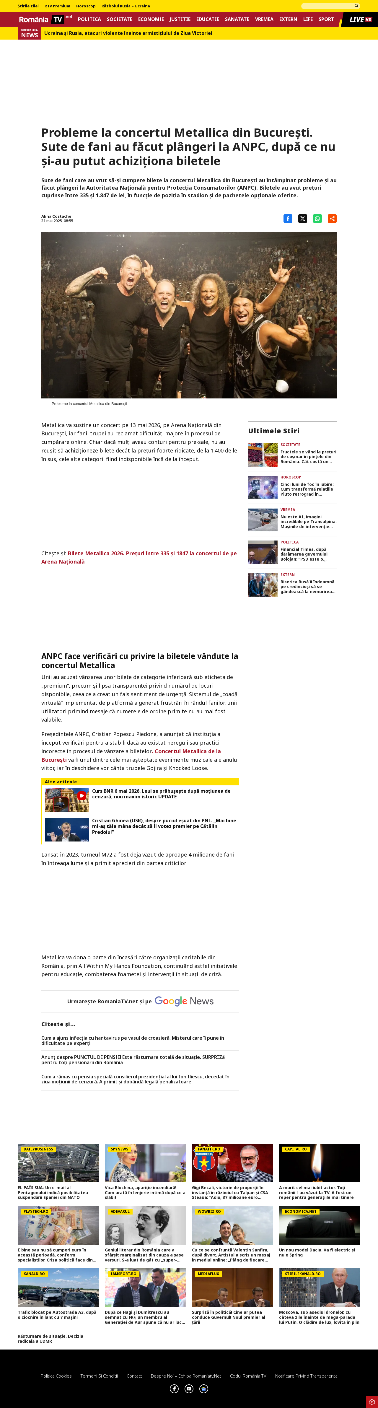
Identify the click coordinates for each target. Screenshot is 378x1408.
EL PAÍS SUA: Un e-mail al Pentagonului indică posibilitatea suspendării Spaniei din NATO (53, 1192)
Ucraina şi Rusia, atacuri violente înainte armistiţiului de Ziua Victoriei (128, 33)
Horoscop (86, 6)
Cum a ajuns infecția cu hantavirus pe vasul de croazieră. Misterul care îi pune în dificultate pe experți (132, 1041)
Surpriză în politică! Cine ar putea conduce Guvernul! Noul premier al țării (228, 1317)
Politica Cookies (56, 1375)
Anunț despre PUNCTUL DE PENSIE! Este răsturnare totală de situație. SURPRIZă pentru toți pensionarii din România (133, 1060)
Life (308, 19)
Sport (326, 19)
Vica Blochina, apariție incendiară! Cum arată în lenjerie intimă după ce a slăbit (145, 1192)
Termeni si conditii (99, 1375)
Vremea (264, 19)
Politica (89, 19)
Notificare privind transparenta (306, 1375)
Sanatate (237, 19)
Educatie (207, 19)
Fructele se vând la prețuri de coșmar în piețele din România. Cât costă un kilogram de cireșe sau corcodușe (308, 457)
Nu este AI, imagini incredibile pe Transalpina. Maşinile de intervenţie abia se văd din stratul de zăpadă (309, 522)
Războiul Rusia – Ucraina (126, 6)
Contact (134, 1375)
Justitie (180, 19)
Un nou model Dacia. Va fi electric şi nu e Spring (317, 1253)
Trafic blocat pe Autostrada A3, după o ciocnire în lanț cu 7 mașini (57, 1315)
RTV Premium (57, 6)
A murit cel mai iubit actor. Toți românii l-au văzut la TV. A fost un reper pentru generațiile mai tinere (316, 1192)
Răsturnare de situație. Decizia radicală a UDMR (50, 1339)
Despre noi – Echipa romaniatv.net (186, 1375)
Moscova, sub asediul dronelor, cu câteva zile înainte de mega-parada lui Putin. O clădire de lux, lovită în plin (319, 1317)
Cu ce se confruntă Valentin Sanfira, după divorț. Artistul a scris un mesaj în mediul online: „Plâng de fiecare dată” (231, 1255)
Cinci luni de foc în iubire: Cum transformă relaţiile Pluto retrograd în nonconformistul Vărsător (309, 489)
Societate (119, 19)
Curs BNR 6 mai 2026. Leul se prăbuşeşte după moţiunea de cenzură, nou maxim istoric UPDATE (161, 794)
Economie (151, 19)
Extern (288, 19)
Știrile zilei (28, 6)
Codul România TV (248, 1375)
